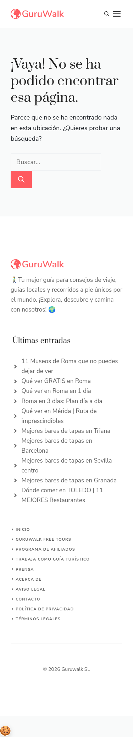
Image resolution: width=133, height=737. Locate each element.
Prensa (25, 569)
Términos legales (38, 619)
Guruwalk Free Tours (43, 539)
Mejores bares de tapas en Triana (66, 431)
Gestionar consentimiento (5, 731)
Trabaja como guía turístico (53, 559)
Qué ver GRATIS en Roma (56, 381)
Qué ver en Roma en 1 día (56, 391)
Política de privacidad (45, 609)
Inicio (23, 529)
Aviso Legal (30, 589)
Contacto (28, 599)
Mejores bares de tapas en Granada (69, 480)
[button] (106, 14)
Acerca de (28, 579)
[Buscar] (21, 179)
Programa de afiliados (45, 549)
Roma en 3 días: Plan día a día (62, 401)
